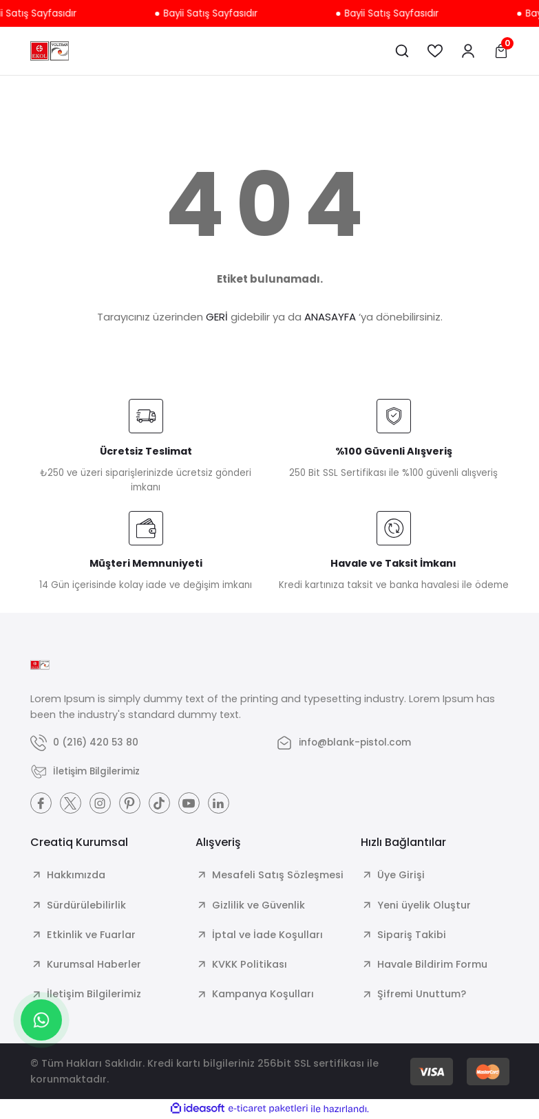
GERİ (217, 316)
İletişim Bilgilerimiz (94, 994)
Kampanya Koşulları (263, 994)
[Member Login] (468, 51)
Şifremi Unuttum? (421, 994)
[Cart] (501, 51)
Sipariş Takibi (411, 935)
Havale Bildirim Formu (432, 965)
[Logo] (49, 51)
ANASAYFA (330, 316)
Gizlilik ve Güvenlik (258, 906)
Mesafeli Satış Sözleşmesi (278, 875)
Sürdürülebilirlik (86, 906)
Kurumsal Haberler (94, 965)
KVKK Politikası (249, 965)
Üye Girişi (401, 875)
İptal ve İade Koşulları (267, 935)
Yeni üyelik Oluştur (424, 906)
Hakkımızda (76, 875)
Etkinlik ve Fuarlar (91, 935)
